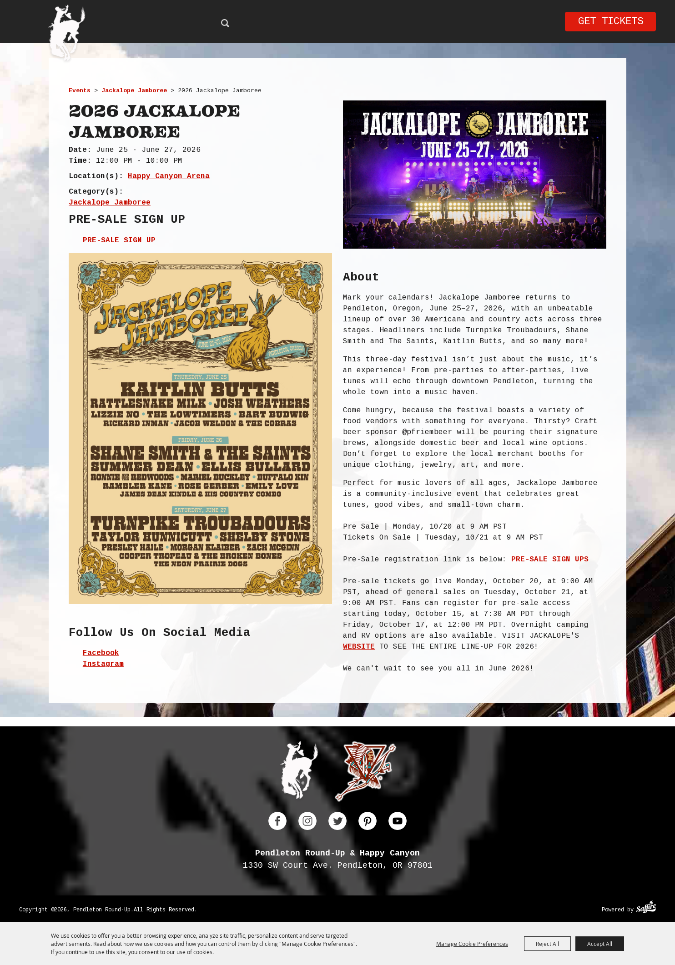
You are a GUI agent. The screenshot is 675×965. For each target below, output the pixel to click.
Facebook (101, 653)
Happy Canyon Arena (169, 176)
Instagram (103, 664)
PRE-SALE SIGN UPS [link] (550, 559)
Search (225, 23)
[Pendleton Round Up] (66, 34)
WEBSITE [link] (359, 647)
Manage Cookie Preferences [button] (472, 943)
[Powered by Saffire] (646, 908)
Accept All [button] (599, 943)
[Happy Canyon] (365, 773)
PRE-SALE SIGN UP (119, 240)
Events (80, 90)
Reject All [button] (547, 943)
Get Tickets (610, 21)
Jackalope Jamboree (134, 90)
